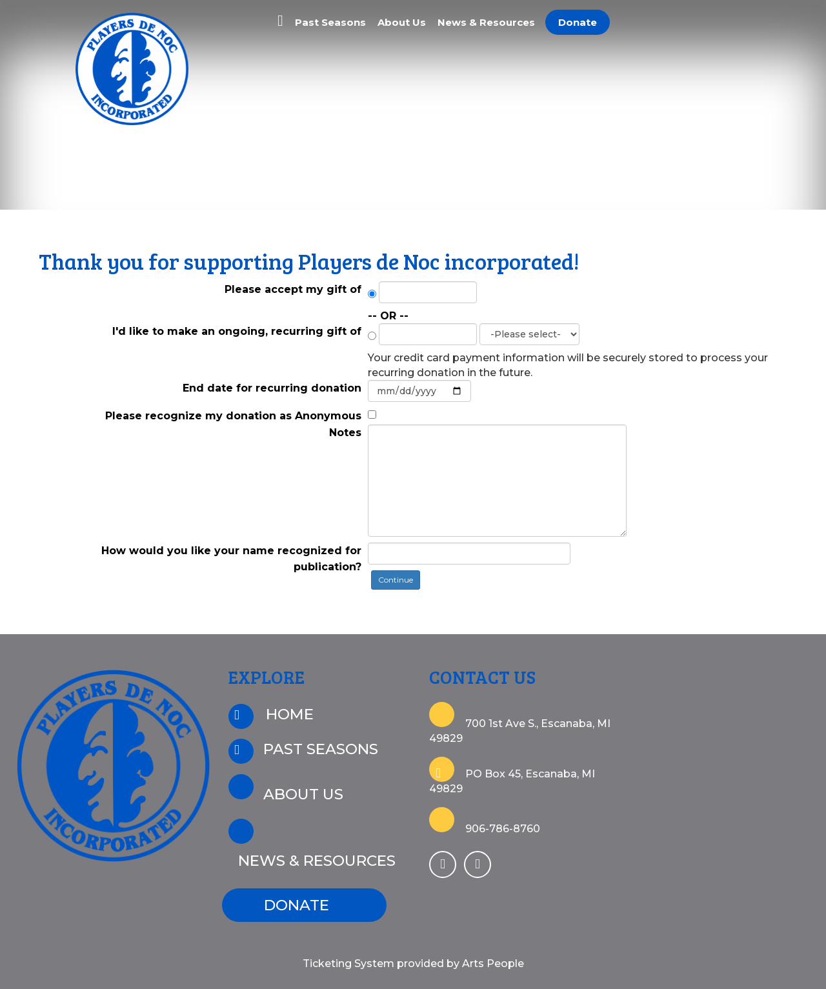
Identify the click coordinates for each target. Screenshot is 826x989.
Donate (577, 22)
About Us (402, 22)
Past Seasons (330, 22)
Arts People (493, 963)
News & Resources (486, 22)
